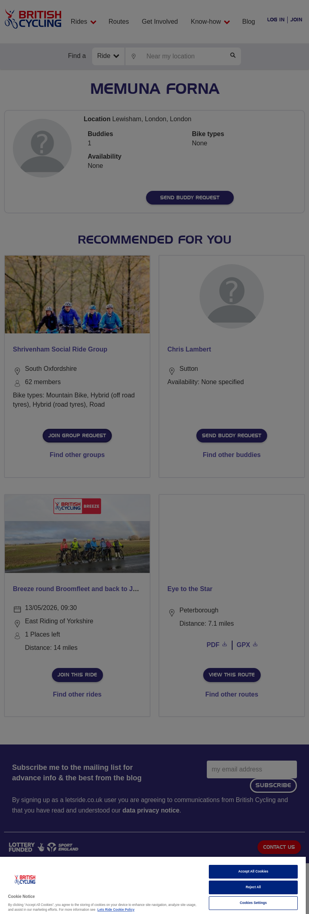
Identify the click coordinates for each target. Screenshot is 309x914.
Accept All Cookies (253, 871)
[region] (153, 885)
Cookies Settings (253, 903)
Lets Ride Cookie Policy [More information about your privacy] (115, 910)
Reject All (253, 887)
